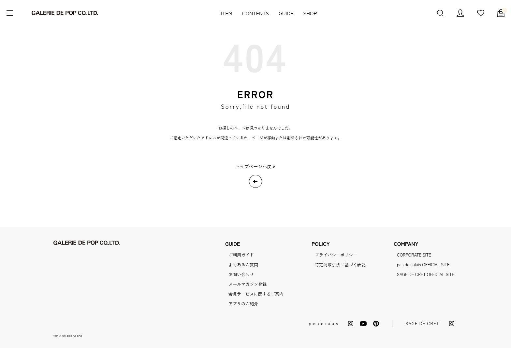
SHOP (310, 13)
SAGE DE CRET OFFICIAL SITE (425, 274)
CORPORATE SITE (414, 255)
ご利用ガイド (241, 255)
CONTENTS (255, 13)
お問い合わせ (241, 274)
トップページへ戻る (255, 166)
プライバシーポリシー (336, 255)
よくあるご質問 (243, 264)
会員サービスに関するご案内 (256, 294)
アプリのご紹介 (243, 303)
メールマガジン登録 (247, 284)
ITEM (226, 13)
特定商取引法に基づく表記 (340, 264)
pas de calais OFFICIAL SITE (423, 264)
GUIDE (286, 13)
